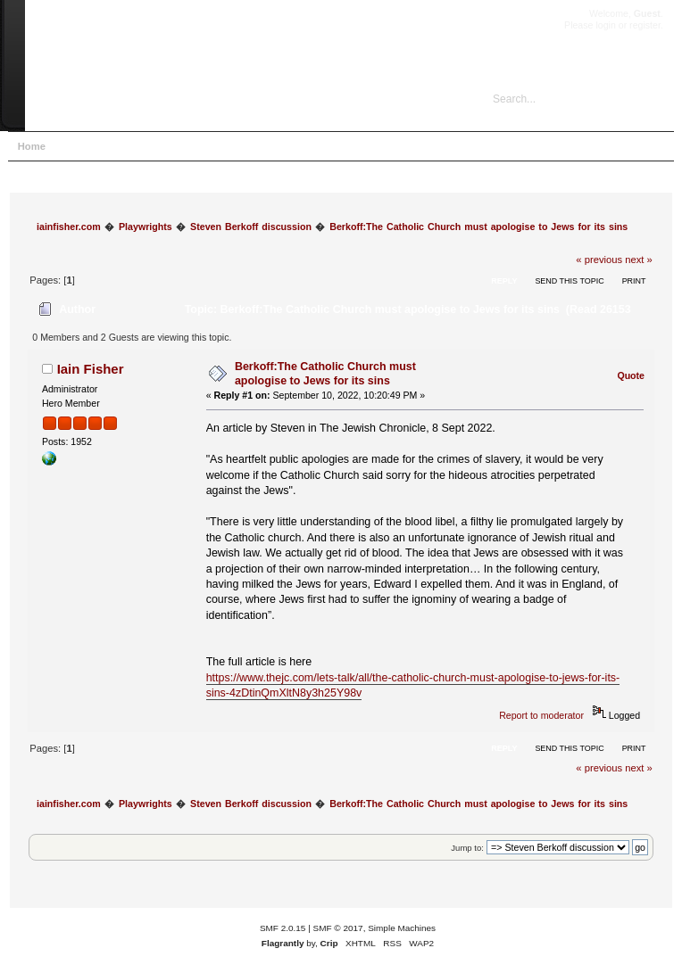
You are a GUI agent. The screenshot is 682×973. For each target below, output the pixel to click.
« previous (599, 259)
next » (639, 259)
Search (125, 146)
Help (77, 146)
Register (226, 146)
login (605, 25)
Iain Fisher (90, 368)
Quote (631, 375)
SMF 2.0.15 (283, 928)
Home (32, 146)
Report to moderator (541, 715)
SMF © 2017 (338, 928)
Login (174, 146)
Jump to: (467, 848)
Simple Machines (402, 928)
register (645, 25)
